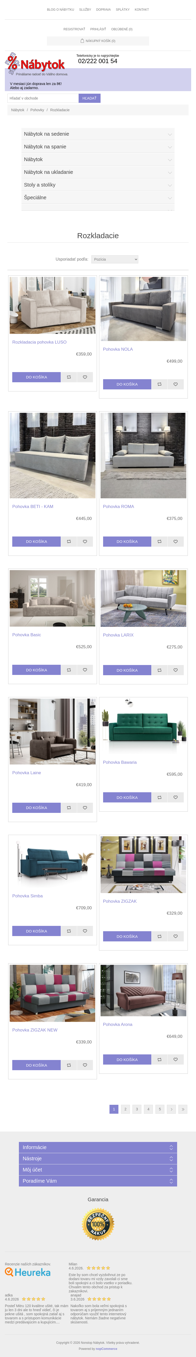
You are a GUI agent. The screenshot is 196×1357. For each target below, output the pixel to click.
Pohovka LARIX (118, 635)
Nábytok (17, 110)
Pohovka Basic (26, 634)
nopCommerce (106, 1349)
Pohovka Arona (117, 1024)
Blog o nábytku (60, 9)
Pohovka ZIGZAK (120, 901)
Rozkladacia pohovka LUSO (39, 342)
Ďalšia (171, 1109)
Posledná (182, 1109)
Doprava (103, 9)
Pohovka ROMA (118, 506)
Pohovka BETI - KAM (32, 506)
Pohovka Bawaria (120, 762)
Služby (85, 9)
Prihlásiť (98, 29)
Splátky (123, 9)
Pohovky (37, 110)
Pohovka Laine (26, 772)
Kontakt (142, 9)
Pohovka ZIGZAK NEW (34, 1030)
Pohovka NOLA (118, 349)
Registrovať (74, 29)
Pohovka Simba (27, 896)
